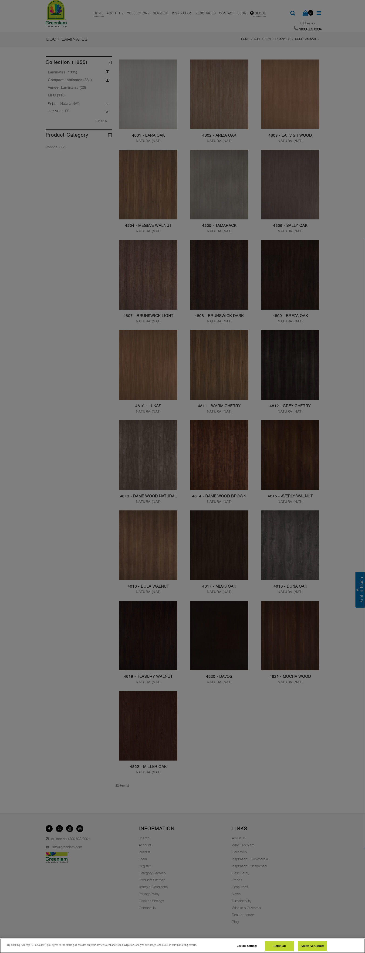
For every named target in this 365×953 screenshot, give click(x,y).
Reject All (280, 945)
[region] (182, 945)
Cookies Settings (247, 945)
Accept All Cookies (312, 945)
